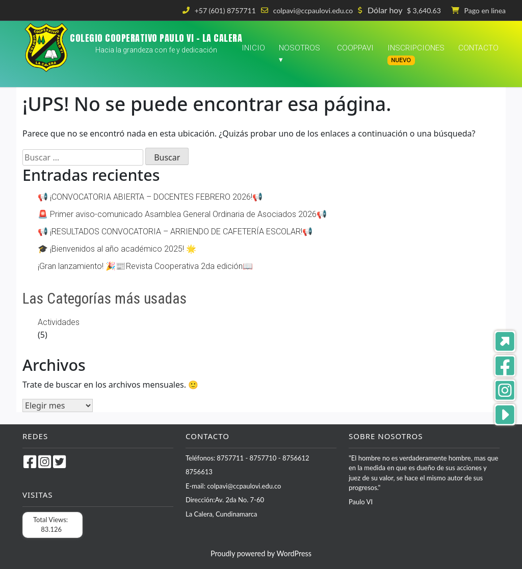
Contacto (478, 47)
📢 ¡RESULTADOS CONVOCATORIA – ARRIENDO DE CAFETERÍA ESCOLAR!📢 (175, 231)
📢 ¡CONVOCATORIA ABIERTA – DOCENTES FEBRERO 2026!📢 (150, 197)
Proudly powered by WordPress (261, 553)
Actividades (59, 322)
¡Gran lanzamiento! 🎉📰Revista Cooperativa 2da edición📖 (145, 266)
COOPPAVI (355, 47)
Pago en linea (485, 10)
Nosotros (299, 47)
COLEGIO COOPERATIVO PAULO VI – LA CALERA (156, 38)
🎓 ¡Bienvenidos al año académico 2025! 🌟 (117, 249)
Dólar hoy (385, 10)
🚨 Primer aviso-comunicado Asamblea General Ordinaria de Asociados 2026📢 (182, 214)
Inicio (253, 47)
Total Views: (51, 520)
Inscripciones (416, 54)
